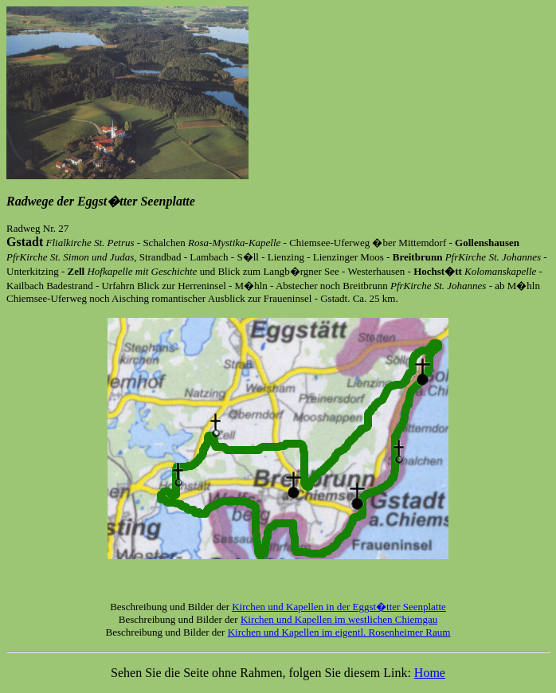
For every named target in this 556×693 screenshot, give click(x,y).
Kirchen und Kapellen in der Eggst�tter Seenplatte (339, 607)
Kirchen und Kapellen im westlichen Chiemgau (339, 619)
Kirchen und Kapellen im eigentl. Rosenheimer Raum (339, 632)
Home (429, 672)
